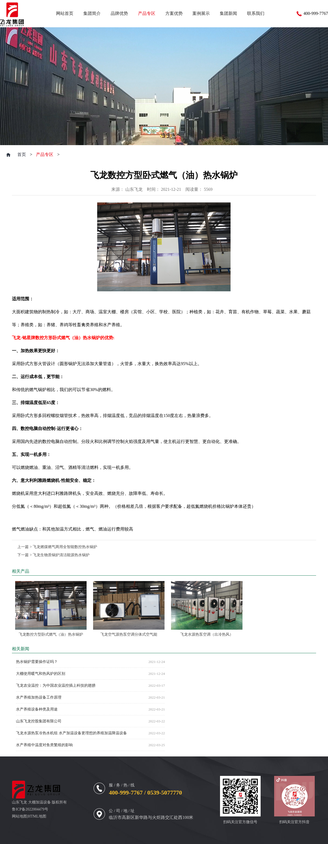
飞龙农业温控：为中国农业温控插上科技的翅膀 (56, 685)
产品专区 (44, 154)
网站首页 (64, 13)
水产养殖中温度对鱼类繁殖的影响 (44, 745)
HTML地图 (37, 816)
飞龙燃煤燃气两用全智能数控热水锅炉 (65, 547)
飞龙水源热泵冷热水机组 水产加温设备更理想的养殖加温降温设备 (71, 733)
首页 (21, 154)
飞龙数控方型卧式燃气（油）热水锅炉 (51, 634)
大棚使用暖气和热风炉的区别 (40, 674)
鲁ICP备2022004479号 (30, 809)
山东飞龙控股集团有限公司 (38, 721)
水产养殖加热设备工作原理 (38, 697)
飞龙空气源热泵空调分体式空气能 (128, 634)
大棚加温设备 (39, 802)
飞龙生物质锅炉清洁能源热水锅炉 (61, 555)
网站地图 (19, 816)
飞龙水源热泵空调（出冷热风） (206, 634)
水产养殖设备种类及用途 (37, 709)
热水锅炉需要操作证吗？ (37, 662)
